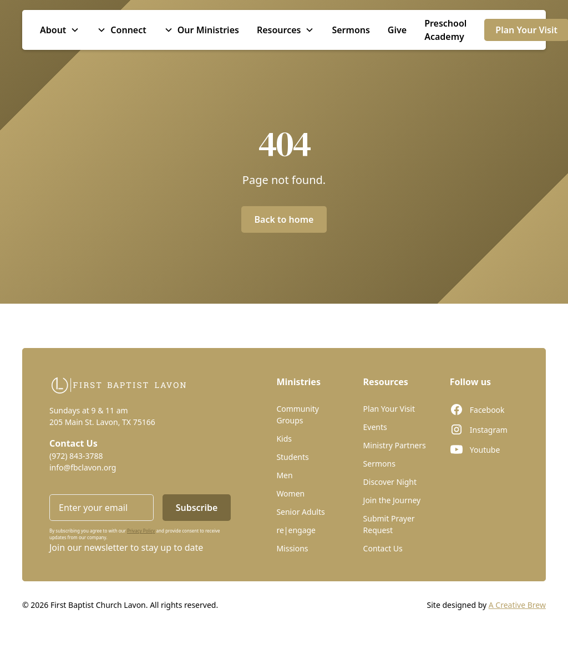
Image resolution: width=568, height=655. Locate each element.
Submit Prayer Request (389, 524)
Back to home (284, 219)
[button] (59, 30)
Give (397, 30)
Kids (284, 438)
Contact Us (383, 548)
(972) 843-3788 (76, 456)
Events (375, 427)
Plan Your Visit (389, 408)
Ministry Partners (394, 445)
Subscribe (197, 508)
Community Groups (297, 414)
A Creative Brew (517, 605)
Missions (292, 548)
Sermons (350, 30)
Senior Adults (300, 511)
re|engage (296, 530)
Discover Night (390, 482)
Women (290, 493)
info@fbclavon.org (82, 467)
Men (284, 475)
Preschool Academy (445, 30)
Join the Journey (392, 500)
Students (292, 457)
